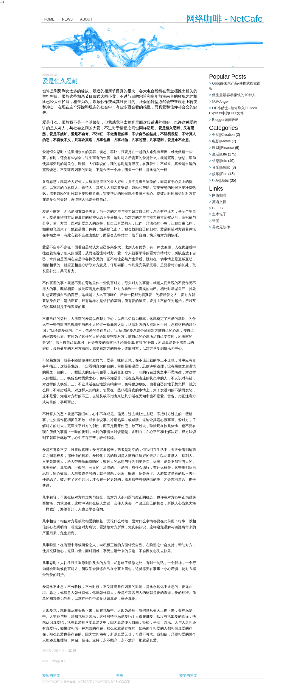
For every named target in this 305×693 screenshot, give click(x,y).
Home (49, 19)
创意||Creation (223, 135)
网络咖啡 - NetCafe (224, 19)
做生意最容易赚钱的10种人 (233, 95)
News (67, 19)
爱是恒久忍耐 (60, 81)
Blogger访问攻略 (225, 120)
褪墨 (215, 221)
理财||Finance (223, 148)
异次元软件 (221, 227)
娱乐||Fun (219, 174)
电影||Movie (221, 141)
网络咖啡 (219, 195)
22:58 (72, 650)
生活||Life (59, 661)
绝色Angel (220, 101)
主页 (119, 675)
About (86, 19)
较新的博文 (51, 675)
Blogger (123, 681)
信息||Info (219, 161)
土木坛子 (219, 214)
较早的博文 (188, 675)
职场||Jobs (220, 180)
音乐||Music (221, 167)
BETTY (218, 208)
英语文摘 (219, 202)
